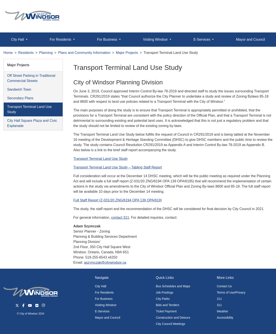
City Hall (100, 286)
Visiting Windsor (106, 305)
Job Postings (164, 292)
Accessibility (225, 317)
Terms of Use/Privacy (231, 292)
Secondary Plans (20, 98)
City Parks (163, 298)
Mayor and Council (250, 39)
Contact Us (224, 286)
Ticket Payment (166, 311)
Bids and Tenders (167, 305)
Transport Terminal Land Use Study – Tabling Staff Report (117, 167)
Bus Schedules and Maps (173, 286)
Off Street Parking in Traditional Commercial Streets (31, 78)
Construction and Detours (173, 317)
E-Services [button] (202, 39)
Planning (46, 53)
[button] (262, 8)
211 (219, 298)
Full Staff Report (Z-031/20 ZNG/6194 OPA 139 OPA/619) (117, 200)
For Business (104, 298)
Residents (26, 53)
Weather (222, 311)
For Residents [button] (61, 39)
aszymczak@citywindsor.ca (105, 262)
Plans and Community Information (84, 53)
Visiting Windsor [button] (156, 39)
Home (8, 53)
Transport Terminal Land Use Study (29, 109)
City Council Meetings (170, 324)
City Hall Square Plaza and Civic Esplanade (32, 123)
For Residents (104, 292)
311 (219, 305)
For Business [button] (107, 39)
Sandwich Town (19, 89)
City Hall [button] (18, 39)
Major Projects (127, 53)
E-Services (102, 311)
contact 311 (120, 217)
